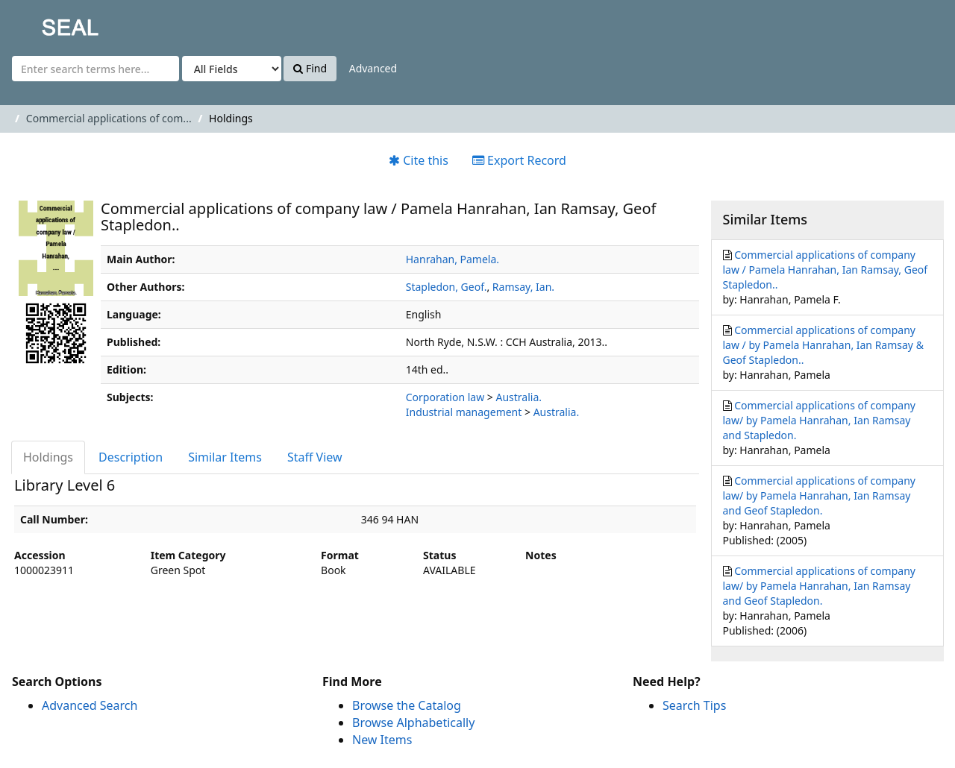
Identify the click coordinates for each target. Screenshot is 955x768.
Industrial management (464, 412)
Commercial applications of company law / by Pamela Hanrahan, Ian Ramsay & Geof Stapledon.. (823, 345)
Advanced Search (89, 705)
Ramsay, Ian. (523, 287)
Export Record (519, 160)
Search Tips (694, 705)
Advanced (373, 68)
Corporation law (445, 397)
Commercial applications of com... (109, 118)
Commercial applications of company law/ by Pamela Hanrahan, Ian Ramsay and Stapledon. (819, 420)
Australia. (518, 397)
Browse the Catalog (406, 705)
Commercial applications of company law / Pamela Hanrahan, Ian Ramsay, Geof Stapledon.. (825, 270)
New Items (382, 739)
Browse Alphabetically (413, 722)
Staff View (314, 457)
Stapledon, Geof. (446, 287)
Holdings (48, 457)
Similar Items (225, 457)
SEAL (40, 23)
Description (130, 457)
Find (310, 68)
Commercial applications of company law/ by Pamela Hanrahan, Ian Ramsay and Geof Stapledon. (819, 495)
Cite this (418, 160)
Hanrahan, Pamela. (452, 259)
